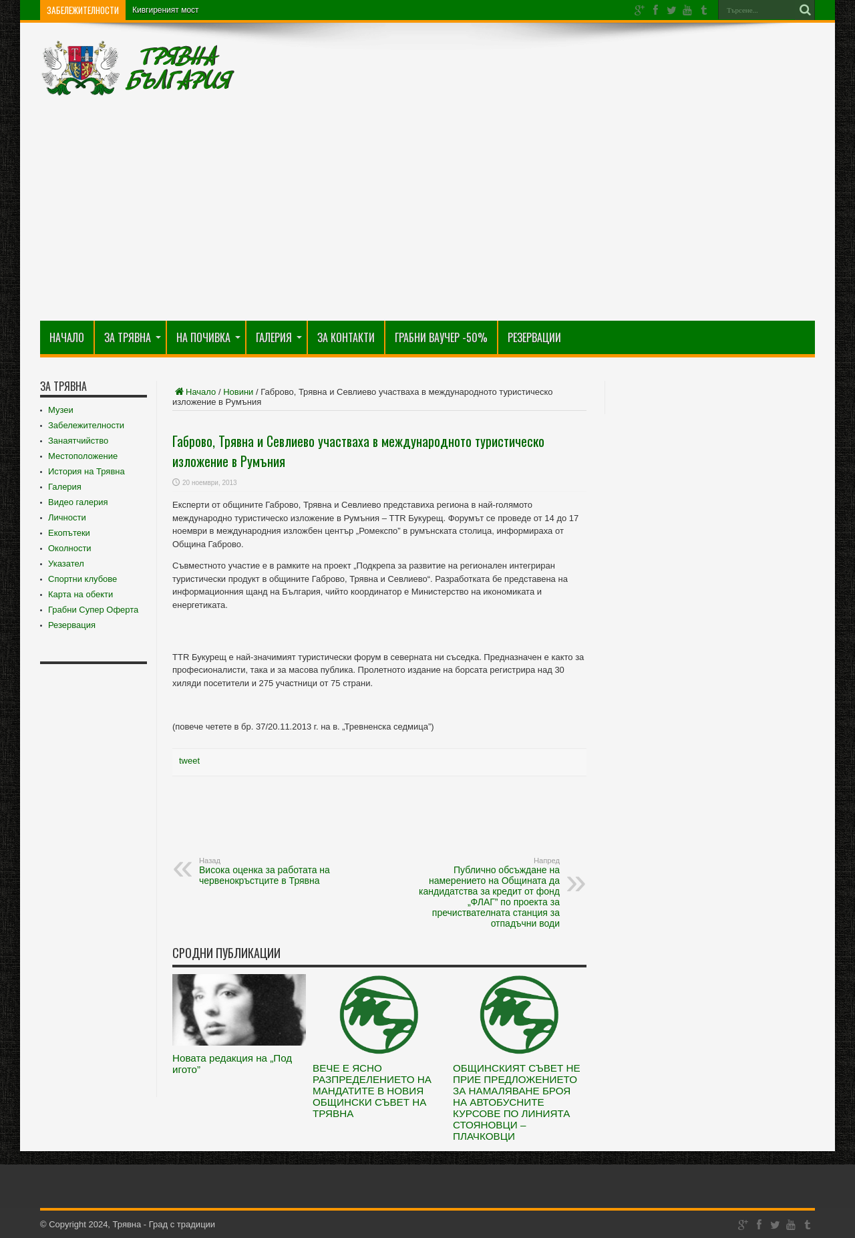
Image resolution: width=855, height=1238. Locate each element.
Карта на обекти (80, 594)
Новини (238, 392)
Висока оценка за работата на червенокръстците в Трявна (281, 871)
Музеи (60, 410)
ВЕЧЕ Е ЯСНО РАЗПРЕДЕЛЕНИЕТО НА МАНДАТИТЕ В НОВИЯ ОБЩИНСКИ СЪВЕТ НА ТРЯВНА (372, 1090)
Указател (66, 564)
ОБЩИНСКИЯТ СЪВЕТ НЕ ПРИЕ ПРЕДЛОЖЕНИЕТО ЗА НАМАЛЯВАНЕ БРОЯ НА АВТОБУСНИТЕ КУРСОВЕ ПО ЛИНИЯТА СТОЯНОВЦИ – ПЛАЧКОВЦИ (516, 1102)
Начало (66, 337)
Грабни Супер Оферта (93, 610)
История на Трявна (86, 471)
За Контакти (346, 337)
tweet (189, 761)
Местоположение (83, 456)
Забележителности (86, 425)
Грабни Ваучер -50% (441, 337)
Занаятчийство (78, 441)
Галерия (279, 337)
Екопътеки (69, 533)
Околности (70, 548)
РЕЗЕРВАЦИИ (534, 337)
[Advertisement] (427, 220)
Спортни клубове (82, 579)
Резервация (72, 625)
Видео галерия (78, 502)
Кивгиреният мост (165, 10)
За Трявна (132, 337)
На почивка (208, 337)
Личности (67, 517)
